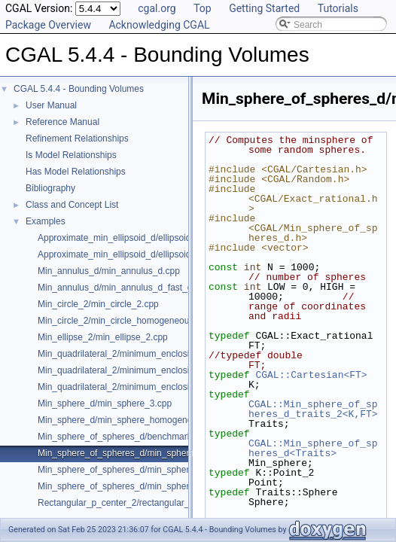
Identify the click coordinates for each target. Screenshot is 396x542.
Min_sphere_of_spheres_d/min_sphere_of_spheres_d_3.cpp (160, 469)
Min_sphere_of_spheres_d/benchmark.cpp (123, 436)
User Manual (51, 105)
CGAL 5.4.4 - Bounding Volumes (79, 89)
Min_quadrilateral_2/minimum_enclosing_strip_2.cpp (143, 387)
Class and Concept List (72, 204)
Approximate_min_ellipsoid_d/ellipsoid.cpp (123, 238)
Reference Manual (62, 122)
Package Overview (48, 25)
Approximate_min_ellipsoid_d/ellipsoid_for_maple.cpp (145, 254)
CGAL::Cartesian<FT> (311, 375)
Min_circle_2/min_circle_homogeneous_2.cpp (129, 320)
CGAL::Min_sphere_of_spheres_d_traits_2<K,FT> (313, 409)
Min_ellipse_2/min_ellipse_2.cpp (103, 337)
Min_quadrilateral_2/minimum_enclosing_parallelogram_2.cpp (162, 354)
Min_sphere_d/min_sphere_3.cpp (105, 403)
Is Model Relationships (71, 155)
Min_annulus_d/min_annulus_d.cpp (109, 271)
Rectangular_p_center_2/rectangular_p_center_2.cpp (144, 503)
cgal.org (156, 8)
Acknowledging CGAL (158, 25)
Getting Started (264, 8)
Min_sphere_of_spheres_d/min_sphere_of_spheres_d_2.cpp (160, 453)
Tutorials (338, 8)
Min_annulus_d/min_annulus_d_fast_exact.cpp (132, 287)
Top (202, 8)
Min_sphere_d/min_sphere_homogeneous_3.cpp (136, 420)
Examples (45, 221)
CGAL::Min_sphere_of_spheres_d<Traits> (313, 448)
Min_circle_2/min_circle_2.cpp (98, 304)
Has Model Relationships (76, 171)
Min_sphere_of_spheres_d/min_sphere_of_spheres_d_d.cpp (160, 486)
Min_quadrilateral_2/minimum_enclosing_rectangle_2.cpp (153, 370)
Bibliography (50, 188)
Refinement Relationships (77, 138)
